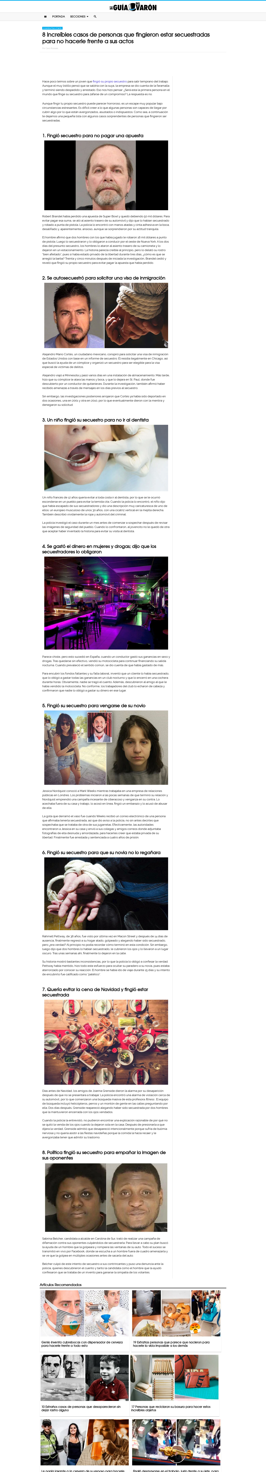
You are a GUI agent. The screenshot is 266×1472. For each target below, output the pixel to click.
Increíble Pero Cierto (52, 29)
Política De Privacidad (129, 1456)
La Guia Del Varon (133, 7)
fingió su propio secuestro (110, 82)
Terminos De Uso (155, 1456)
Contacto (107, 1456)
